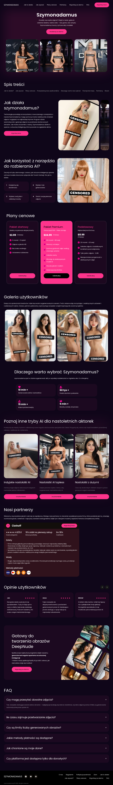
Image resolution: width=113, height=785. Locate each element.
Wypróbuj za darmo (76, 5)
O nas (61, 775)
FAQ (87, 5)
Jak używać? (69, 778)
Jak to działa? (9, 91)
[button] (14, 336)
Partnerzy (63, 5)
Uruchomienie (21, 497)
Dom (95, 775)
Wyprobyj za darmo (22, 669)
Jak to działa (28, 5)
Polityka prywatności (83, 775)
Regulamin (69, 775)
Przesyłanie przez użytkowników (48, 91)
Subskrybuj (22, 276)
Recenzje (108, 91)
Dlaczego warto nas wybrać (71, 91)
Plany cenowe (52, 5)
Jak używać (40, 5)
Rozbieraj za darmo (56, 32)
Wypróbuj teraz (102, 5)
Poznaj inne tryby (88, 91)
